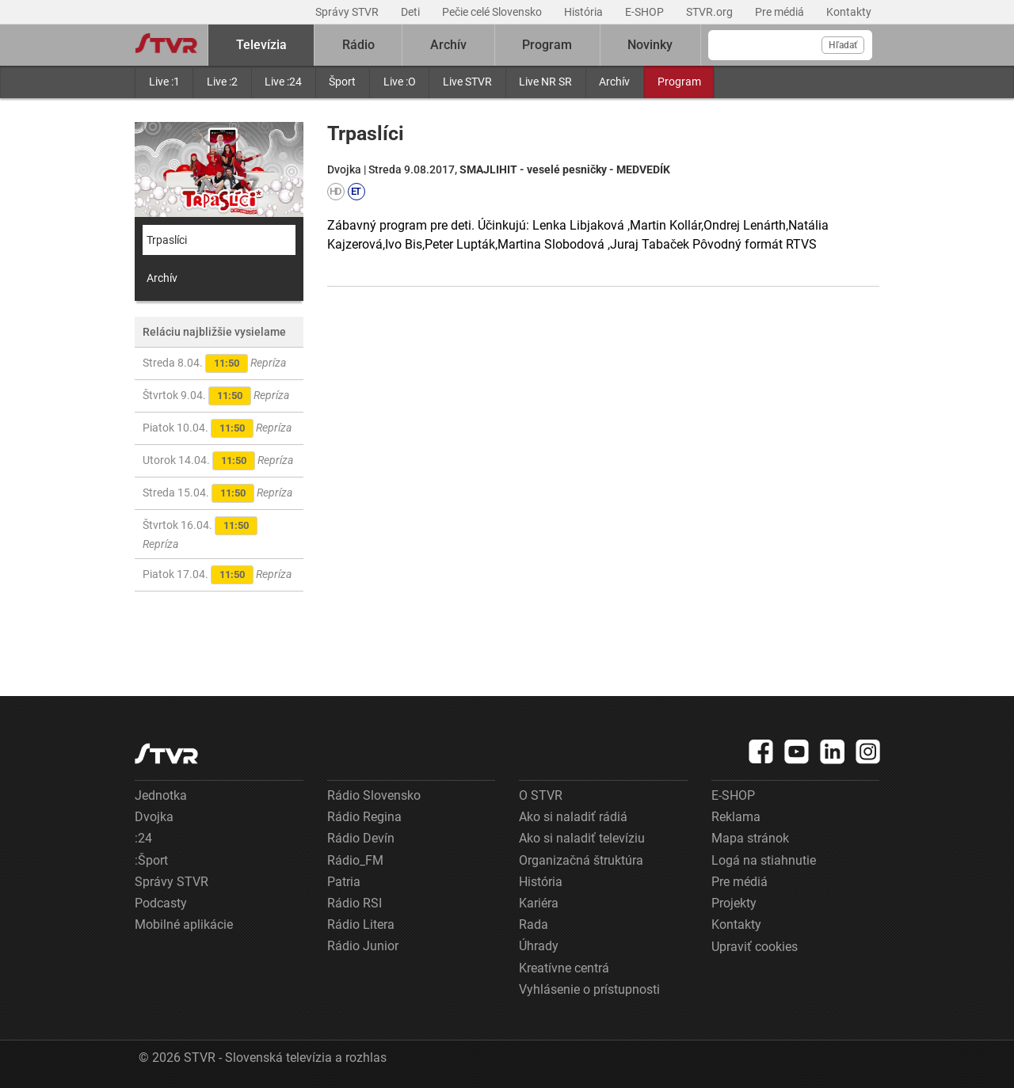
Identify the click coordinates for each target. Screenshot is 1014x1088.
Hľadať (843, 45)
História (584, 12)
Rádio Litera (361, 924)
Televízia (261, 44)
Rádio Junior (362, 945)
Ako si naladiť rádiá (573, 816)
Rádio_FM (355, 860)
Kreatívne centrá (564, 968)
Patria (343, 881)
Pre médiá (780, 12)
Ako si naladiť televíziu (582, 838)
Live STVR (467, 81)
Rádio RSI (354, 903)
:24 (143, 838)
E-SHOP (645, 12)
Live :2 (222, 81)
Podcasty (161, 903)
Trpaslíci (167, 240)
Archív (614, 81)
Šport (342, 81)
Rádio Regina (364, 816)
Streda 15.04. (217, 493)
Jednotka (161, 795)
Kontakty (848, 12)
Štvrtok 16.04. (200, 533)
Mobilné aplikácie (184, 924)
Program (679, 81)
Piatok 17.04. (217, 574)
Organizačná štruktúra (581, 860)
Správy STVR (348, 12)
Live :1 (164, 81)
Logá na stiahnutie (763, 860)
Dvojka (154, 816)
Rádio (358, 44)
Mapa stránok (750, 838)
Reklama (735, 816)
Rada (533, 924)
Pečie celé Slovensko (493, 12)
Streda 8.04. (214, 363)
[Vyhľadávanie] (790, 45)
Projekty (734, 903)
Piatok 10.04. (217, 428)
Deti (411, 12)
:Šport (151, 860)
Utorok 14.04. (218, 460)
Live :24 (283, 81)
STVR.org (710, 12)
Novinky (650, 44)
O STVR (540, 795)
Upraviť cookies (754, 946)
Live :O (399, 81)
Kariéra (538, 903)
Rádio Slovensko (374, 795)
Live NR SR (545, 81)
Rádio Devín (361, 838)
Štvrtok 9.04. (216, 395)
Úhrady (538, 945)
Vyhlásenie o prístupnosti (589, 989)
